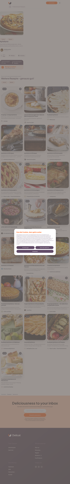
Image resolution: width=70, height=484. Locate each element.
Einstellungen (25, 247)
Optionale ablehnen (44, 247)
